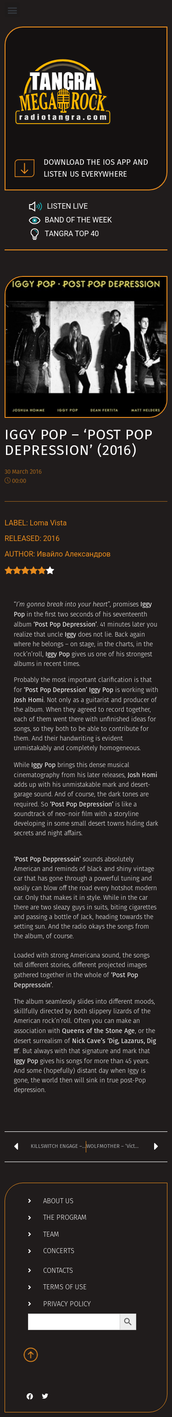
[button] (12, 9)
